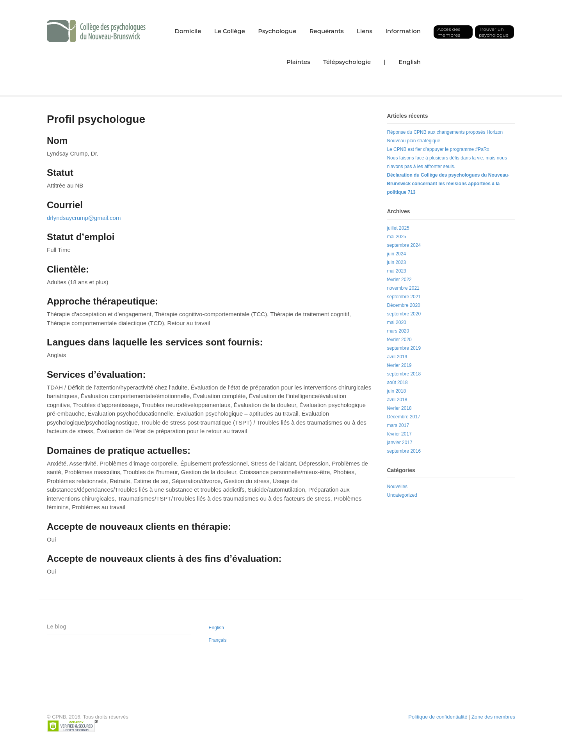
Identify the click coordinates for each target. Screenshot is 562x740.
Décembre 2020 (403, 305)
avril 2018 (397, 399)
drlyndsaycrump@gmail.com (84, 217)
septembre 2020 (404, 314)
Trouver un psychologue (494, 32)
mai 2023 (396, 271)
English (409, 62)
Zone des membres (493, 717)
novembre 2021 (403, 288)
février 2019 (399, 365)
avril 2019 (397, 356)
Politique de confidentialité (437, 717)
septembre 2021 (404, 296)
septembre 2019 (404, 348)
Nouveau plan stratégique (413, 140)
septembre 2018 (404, 374)
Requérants (326, 31)
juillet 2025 (398, 228)
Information (403, 31)
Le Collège (229, 31)
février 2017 (399, 434)
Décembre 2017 (403, 417)
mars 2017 (398, 425)
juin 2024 (396, 254)
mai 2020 (396, 322)
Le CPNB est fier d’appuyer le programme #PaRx (438, 149)
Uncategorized (402, 495)
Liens (364, 31)
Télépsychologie (347, 62)
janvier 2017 (399, 442)
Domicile (188, 31)
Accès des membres (449, 32)
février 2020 (399, 339)
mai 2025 (396, 236)
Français (218, 640)
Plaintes (298, 62)
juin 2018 (396, 391)
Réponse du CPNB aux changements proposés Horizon (445, 132)
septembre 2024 (404, 245)
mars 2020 (398, 331)
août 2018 (397, 382)
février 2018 (399, 408)
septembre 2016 (404, 451)
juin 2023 (396, 262)
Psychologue (277, 31)
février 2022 (399, 279)
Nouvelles (397, 486)
